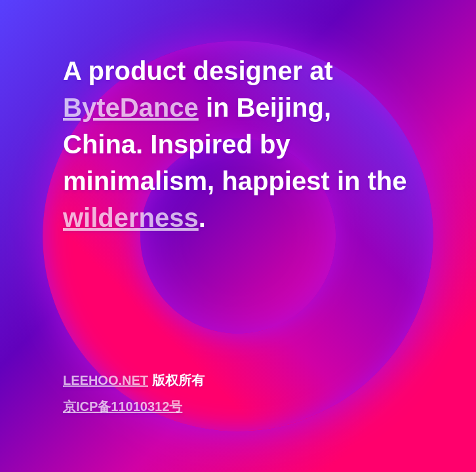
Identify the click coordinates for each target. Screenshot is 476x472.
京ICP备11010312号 (122, 406)
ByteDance (131, 107)
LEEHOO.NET (105, 380)
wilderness (131, 217)
